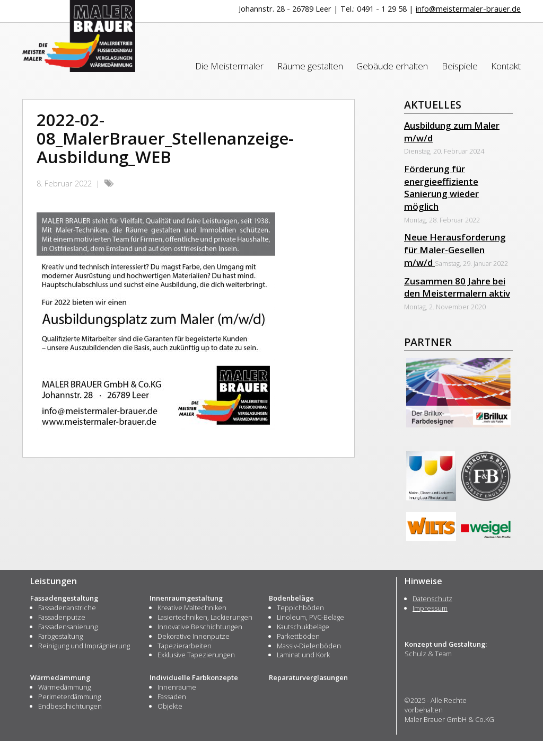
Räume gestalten (310, 66)
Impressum (430, 608)
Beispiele (460, 66)
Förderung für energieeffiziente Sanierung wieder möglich (441, 187)
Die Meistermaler (229, 66)
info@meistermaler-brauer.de (468, 9)
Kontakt (506, 66)
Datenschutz (432, 598)
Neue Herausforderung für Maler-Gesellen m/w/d (455, 250)
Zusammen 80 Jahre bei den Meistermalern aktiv (457, 287)
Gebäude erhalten (392, 66)
